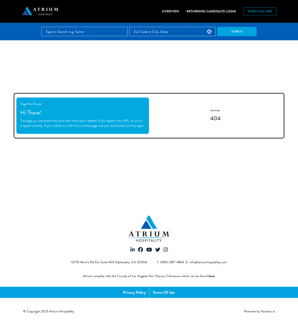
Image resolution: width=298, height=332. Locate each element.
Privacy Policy (134, 292)
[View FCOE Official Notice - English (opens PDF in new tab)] (212, 276)
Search (237, 31)
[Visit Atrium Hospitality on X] (157, 250)
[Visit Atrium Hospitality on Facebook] (140, 250)
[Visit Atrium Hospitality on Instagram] (165, 250)
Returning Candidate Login (211, 11)
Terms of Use (164, 292)
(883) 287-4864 (172, 262)
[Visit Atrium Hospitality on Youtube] (149, 250)
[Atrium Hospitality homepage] (41, 11)
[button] (209, 31)
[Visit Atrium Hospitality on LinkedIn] (132, 250)
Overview (170, 11)
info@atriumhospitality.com (208, 262)
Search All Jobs (260, 11)
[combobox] (172, 31)
